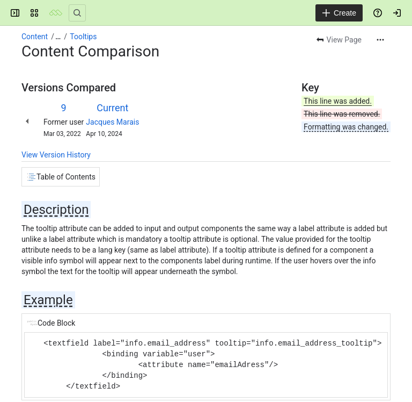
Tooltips (83, 36)
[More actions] (380, 40)
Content (34, 36)
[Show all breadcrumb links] (58, 36)
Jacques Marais (112, 122)
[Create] (339, 12)
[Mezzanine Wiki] (55, 12)
